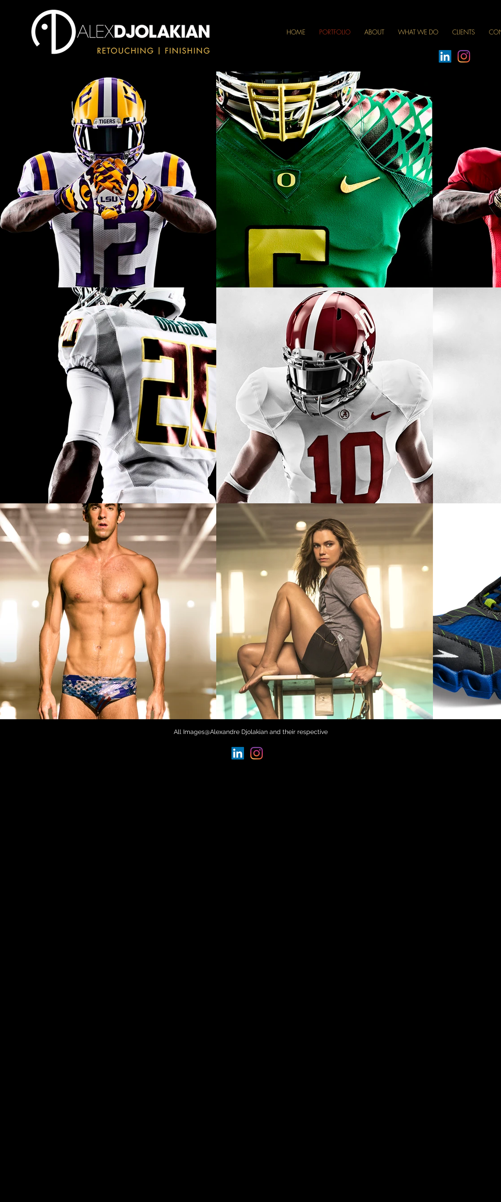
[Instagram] (464, 56)
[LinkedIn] (445, 56)
